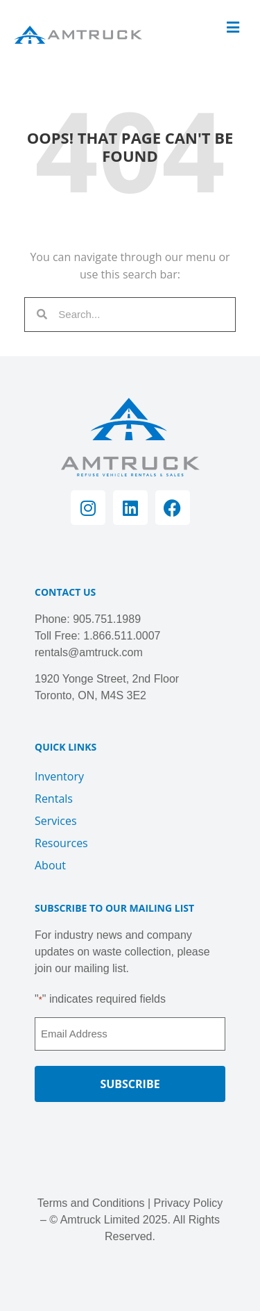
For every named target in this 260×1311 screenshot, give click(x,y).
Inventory (59, 776)
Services (56, 820)
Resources (61, 843)
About (50, 865)
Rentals (54, 798)
